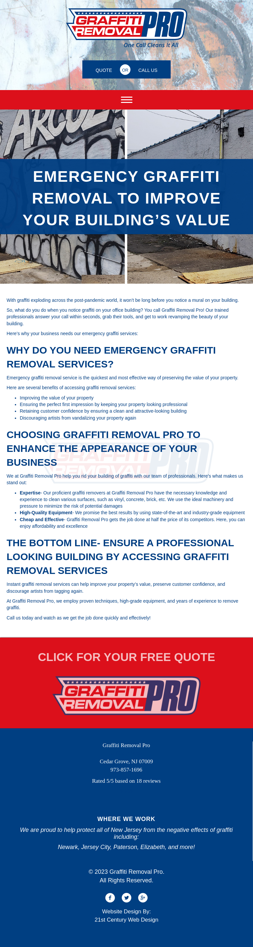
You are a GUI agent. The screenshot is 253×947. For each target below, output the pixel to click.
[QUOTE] (103, 69)
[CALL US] (148, 69)
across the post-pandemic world (84, 300)
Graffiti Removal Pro (182, 310)
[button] (110, 897)
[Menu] (126, 100)
